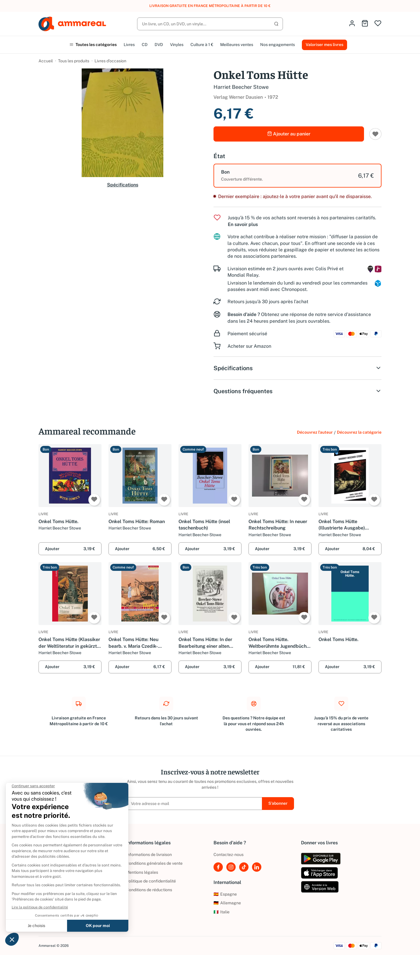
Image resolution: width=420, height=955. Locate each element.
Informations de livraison (149, 854)
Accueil (45, 61)
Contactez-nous (229, 854)
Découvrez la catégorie (359, 432)
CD (145, 44)
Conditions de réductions (149, 889)
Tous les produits (73, 61)
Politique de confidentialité (151, 881)
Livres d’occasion (110, 61)
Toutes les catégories (93, 44)
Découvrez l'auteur (315, 432)
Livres (129, 44)
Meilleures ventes (236, 44)
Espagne (225, 894)
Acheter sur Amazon (249, 346)
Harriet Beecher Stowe (241, 87)
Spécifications (122, 185)
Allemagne (227, 903)
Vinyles (176, 44)
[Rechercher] (210, 23)
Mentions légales (142, 872)
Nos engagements (277, 44)
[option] (298, 176)
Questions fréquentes (298, 391)
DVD (159, 44)
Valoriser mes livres (324, 44)
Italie (222, 912)
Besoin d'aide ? (244, 314)
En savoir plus (243, 224)
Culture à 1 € (201, 44)
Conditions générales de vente (154, 863)
